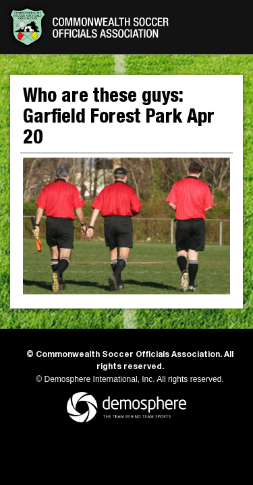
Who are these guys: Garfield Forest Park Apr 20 (119, 118)
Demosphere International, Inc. (100, 379)
